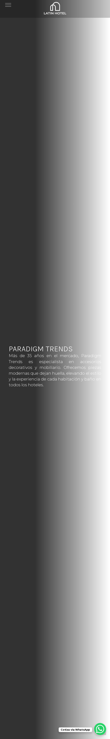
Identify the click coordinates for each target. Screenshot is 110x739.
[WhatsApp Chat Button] (100, 729)
